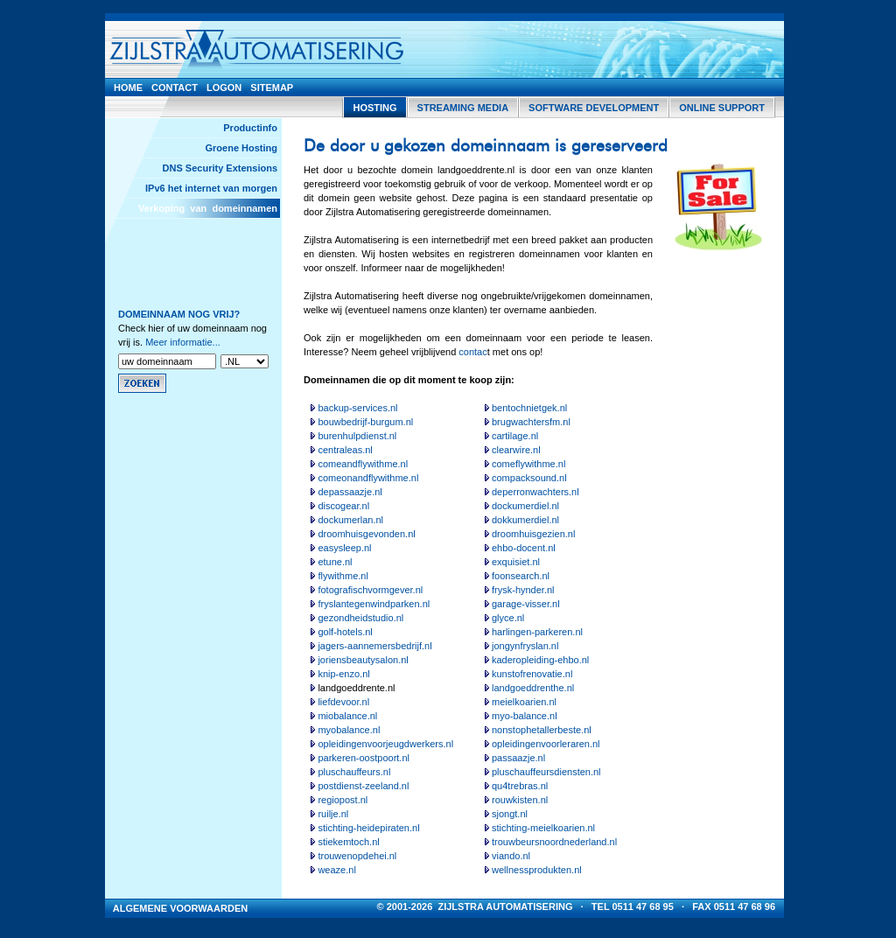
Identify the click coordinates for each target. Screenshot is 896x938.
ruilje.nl (333, 813)
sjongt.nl (510, 813)
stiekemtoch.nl (348, 841)
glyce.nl (508, 617)
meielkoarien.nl (524, 701)
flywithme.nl (343, 575)
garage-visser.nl (526, 603)
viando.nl (511, 855)
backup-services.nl (357, 407)
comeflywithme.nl (528, 463)
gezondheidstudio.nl (360, 617)
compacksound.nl (529, 477)
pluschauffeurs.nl (354, 771)
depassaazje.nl (350, 491)
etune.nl (335, 561)
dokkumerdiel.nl (525, 519)
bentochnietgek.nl (529, 407)
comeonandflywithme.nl (368, 477)
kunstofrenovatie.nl (532, 673)
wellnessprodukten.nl (537, 869)
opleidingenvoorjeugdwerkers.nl (385, 743)
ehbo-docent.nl (524, 547)
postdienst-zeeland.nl (363, 785)
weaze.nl (336, 869)
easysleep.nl (344, 547)
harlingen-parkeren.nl (537, 631)
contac (472, 351)
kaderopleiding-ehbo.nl (540, 659)
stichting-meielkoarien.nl (543, 827)
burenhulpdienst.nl (357, 435)
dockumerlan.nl (350, 519)
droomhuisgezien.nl (533, 533)
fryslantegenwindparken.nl (374, 603)
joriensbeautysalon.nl (363, 659)
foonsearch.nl (521, 575)
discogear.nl (343, 505)
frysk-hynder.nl (523, 589)
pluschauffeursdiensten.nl (546, 771)
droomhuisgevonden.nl (366, 533)
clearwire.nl (516, 449)
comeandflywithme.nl (363, 463)
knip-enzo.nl (343, 673)
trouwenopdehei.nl (357, 855)
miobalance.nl (347, 715)
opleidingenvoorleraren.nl (546, 743)
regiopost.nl (343, 799)
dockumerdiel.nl (525, 505)
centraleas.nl (345, 449)
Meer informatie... (182, 342)
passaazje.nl (518, 757)
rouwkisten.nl (520, 799)
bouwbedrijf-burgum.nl (365, 421)
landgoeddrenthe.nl (533, 687)
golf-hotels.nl (345, 631)
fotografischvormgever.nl (370, 589)
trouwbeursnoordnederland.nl (554, 841)
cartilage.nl (515, 435)
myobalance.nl (349, 729)
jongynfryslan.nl (525, 645)
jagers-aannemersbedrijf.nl (374, 645)
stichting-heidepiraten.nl (368, 827)
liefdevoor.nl (343, 701)
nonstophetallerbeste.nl (542, 729)
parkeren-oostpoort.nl (364, 757)
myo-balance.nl (524, 715)
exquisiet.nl (516, 561)
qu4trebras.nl (520, 785)
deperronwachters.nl (535, 491)
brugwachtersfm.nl (531, 421)
